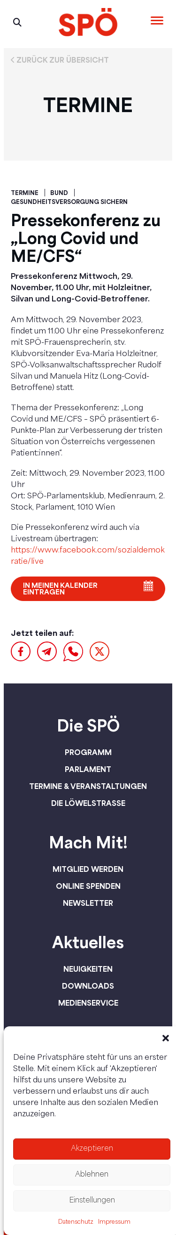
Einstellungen (92, 1200)
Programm (88, 752)
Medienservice (88, 1003)
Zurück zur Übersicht (62, 60)
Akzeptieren (92, 1149)
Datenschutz (75, 1222)
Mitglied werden (88, 869)
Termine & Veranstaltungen (88, 786)
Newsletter (88, 903)
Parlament (88, 769)
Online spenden (88, 886)
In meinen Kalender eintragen (60, 588)
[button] (165, 1038)
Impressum (114, 1222)
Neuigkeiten (88, 969)
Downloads (88, 986)
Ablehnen (91, 1174)
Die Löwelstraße (88, 803)
